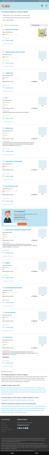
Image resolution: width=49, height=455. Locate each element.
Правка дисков (13, 408)
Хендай (42, 387)
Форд (33, 387)
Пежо (5, 391)
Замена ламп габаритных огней (7, 406)
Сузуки (19, 391)
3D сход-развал (26, 410)
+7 (7, 40)
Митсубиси (40, 389)
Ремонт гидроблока (31, 408)
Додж (28, 387)
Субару (16, 391)
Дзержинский (4, 400)
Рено (8, 391)
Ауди (2, 387)
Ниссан (44, 389)
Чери (7, 387)
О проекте (3, 422)
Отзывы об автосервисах (6, 429)
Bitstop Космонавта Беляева (12, 287)
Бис (4, 97)
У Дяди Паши (7, 73)
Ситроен (19, 387)
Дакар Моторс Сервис (10, 29)
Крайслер (15, 387)
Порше (9, 393)
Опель (2, 391)
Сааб (10, 391)
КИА (12, 389)
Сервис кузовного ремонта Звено (13, 52)
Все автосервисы (5, 427)
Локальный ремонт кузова (20, 412)
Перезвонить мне (22, 224)
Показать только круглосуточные (11, 25)
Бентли (5, 393)
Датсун (24, 387)
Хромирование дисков (35, 410)
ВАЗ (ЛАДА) (27, 391)
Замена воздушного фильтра (7, 410)
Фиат (31, 387)
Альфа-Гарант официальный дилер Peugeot (16, 229)
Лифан (23, 389)
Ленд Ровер (16, 389)
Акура (41, 391)
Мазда (26, 389)
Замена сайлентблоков (20, 406)
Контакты (3, 431)
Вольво (38, 391)
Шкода (13, 391)
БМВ (5, 387)
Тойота (23, 391)
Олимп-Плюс (7, 128)
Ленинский (17, 400)
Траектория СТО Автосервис (12, 161)
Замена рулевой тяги (29, 406)
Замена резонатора (18, 410)
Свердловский (31, 400)
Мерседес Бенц (32, 389)
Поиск (12, 453)
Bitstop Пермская (9, 312)
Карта (36, 453)
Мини (36, 389)
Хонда (36, 387)
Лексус (20, 389)
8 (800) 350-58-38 (22, 419)
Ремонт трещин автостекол (40, 406)
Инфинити (3, 389)
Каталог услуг (4, 425)
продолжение (18, 145)
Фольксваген (33, 391)
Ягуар (7, 389)
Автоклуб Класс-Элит (10, 186)
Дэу (22, 387)
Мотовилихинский (24, 400)
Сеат (12, 393)
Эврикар (6, 262)
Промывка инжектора (40, 408)
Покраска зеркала (5, 408)
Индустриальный (11, 400)
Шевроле (10, 387)
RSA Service (7, 337)
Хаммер (39, 387)
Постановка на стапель (22, 408)
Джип (10, 389)
